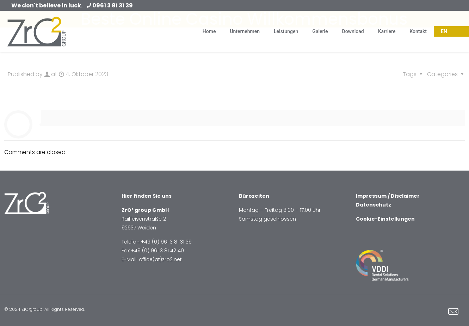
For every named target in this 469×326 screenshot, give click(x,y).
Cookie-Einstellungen (385, 218)
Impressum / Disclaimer (388, 195)
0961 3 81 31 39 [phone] (112, 5)
